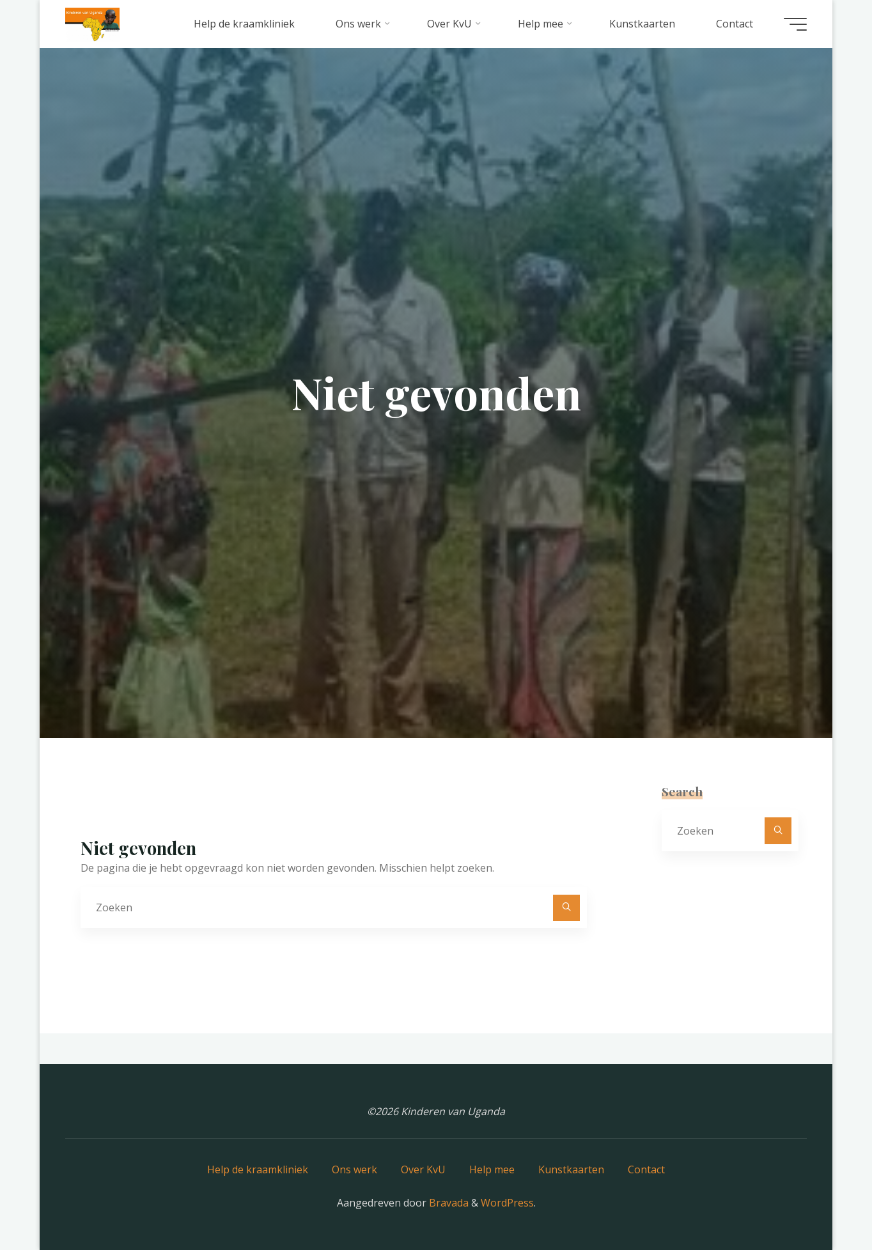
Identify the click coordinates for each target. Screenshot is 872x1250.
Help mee (492, 1169)
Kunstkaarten (571, 1169)
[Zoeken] (566, 908)
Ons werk (354, 1169)
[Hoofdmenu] (795, 24)
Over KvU (423, 1169)
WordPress (507, 1203)
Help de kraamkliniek (257, 1169)
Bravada (447, 1203)
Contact (646, 1169)
